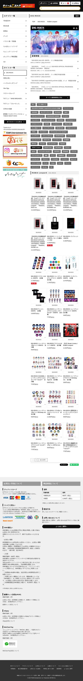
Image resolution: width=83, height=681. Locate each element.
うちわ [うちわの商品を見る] (53, 163)
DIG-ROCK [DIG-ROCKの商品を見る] (58, 147)
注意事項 (20, 566)
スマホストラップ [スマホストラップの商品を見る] (36, 124)
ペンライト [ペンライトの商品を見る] (65, 159)
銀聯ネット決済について (10, 604)
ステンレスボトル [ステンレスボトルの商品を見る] (47, 135)
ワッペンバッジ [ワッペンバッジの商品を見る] (68, 108)
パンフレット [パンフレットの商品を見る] (35, 159)
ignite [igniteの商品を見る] (33, 151)
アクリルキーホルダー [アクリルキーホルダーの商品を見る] (44, 151)
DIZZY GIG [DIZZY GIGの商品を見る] (47, 139)
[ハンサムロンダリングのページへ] (15, 83)
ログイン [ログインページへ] (44, 3)
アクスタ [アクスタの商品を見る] (42, 143)
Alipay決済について (9, 621)
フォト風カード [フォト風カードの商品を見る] (42, 104)
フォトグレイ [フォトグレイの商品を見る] (35, 120)
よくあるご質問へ (61, 526)
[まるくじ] (15, 140)
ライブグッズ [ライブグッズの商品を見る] (56, 139)
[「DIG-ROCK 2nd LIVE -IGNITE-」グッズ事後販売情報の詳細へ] (55, 61)
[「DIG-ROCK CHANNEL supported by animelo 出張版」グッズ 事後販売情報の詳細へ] (55, 82)
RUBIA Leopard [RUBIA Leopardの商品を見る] (36, 147)
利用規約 (13, 668)
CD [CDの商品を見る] (51, 167)
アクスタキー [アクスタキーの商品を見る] (43, 131)
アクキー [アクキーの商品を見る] (67, 147)
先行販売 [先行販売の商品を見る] (66, 139)
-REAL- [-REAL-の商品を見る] (34, 131)
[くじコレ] (15, 162)
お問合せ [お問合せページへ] (75, 3)
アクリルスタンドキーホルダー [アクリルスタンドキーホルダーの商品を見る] (58, 131)
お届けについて (52, 666)
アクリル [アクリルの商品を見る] (74, 151)
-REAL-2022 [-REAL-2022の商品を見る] (68, 124)
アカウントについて (27, 666)
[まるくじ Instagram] (15, 151)
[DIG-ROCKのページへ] (15, 72)
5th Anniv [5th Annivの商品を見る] (57, 112)
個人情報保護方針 (23, 668)
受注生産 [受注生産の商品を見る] (65, 151)
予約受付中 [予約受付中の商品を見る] (61, 155)
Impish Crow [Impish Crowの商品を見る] (48, 147)
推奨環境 (59, 668)
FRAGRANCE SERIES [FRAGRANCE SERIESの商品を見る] (53, 116)
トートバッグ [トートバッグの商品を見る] (71, 155)
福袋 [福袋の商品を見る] (46, 155)
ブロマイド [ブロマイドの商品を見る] (45, 159)
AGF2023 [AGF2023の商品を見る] (60, 120)
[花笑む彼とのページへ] (15, 78)
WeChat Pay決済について (11, 651)
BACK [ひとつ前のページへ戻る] (77, 16)
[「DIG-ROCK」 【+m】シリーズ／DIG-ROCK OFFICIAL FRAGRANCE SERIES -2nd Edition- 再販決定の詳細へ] (55, 69)
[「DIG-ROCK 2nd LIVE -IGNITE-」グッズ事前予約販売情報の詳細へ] (55, 76)
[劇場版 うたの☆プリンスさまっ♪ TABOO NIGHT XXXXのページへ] (15, 115)
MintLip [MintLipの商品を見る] (34, 143)
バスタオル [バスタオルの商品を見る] (55, 159)
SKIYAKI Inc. (53, 678)
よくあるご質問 (68, 668)
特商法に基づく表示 (48, 668)
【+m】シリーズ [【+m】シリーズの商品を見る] (71, 128)
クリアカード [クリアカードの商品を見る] (71, 135)
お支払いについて (40, 666)
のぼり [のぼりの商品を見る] (66, 112)
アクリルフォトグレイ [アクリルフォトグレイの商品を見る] (48, 120)
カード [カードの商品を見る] (53, 155)
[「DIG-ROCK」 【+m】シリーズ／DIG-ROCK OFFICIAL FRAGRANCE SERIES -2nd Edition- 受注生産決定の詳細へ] (55, 89)
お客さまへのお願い (35, 668)
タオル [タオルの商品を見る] (60, 163)
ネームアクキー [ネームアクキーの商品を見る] (53, 143)
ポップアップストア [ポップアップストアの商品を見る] (46, 112)
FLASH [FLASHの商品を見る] (47, 124)
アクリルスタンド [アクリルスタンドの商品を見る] (36, 155)
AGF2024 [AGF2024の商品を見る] (34, 112)
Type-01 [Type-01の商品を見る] (62, 143)
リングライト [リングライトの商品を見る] (35, 135)
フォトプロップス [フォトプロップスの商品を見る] (48, 128)
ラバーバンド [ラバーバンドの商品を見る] (35, 167)
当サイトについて (15, 666)
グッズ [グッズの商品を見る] (45, 163)
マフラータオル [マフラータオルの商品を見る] (36, 163)
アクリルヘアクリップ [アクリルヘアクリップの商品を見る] (37, 116)
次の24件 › (43, 460)
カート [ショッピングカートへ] (65, 3)
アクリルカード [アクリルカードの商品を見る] (71, 120)
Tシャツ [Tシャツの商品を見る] (68, 163)
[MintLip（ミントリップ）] (15, 174)
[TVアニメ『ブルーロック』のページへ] (15, 103)
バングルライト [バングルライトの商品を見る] (57, 124)
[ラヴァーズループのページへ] (15, 93)
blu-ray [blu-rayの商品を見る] (45, 167)
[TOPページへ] (12, 5)
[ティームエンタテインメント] (15, 132)
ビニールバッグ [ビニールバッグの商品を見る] (36, 139)
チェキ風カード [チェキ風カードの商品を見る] (36, 128)
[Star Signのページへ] (15, 88)
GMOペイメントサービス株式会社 (17, 562)
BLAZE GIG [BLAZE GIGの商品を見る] (60, 128)
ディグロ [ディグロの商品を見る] (65, 116)
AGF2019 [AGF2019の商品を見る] (56, 151)
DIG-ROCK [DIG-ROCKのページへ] (41, 21)
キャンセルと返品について (65, 666)
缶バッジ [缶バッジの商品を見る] (73, 159)
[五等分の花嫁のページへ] (15, 109)
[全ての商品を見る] (33, 104)
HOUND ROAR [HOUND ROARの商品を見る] (60, 135)
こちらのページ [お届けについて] (52, 511)
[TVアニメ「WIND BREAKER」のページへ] (15, 98)
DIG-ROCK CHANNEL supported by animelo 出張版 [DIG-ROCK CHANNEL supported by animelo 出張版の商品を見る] (46, 108)
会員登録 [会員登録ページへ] (54, 3)
